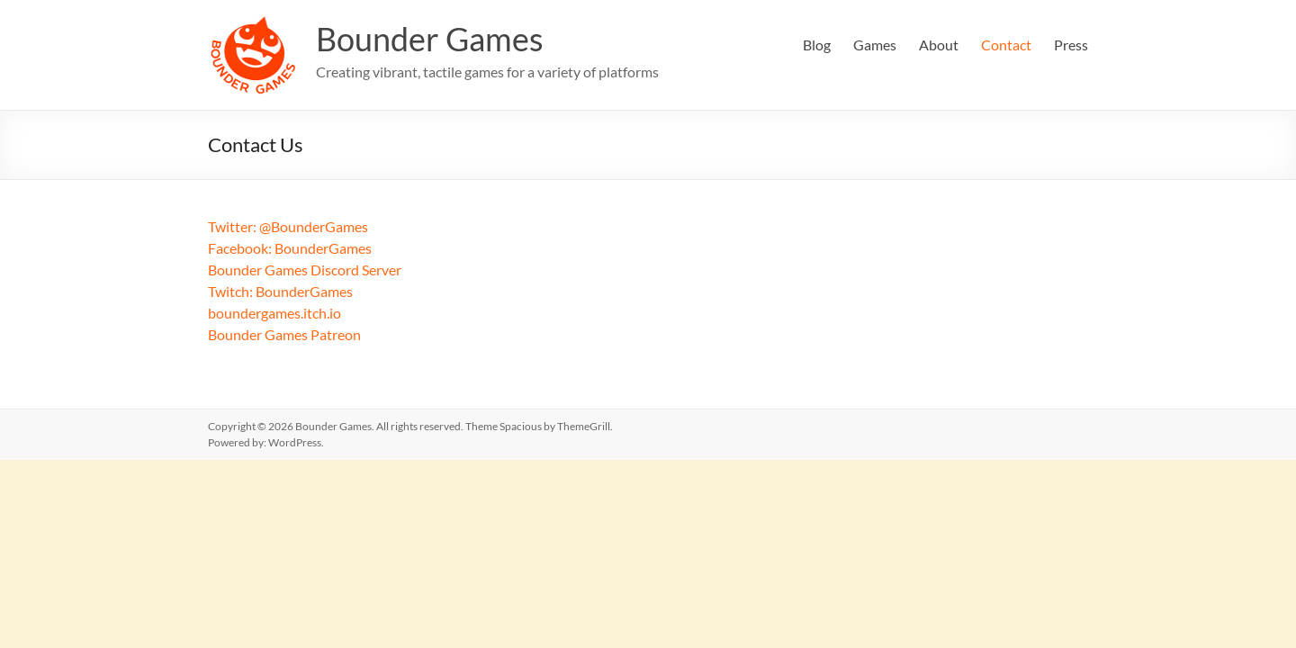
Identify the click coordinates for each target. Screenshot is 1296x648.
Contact (1006, 44)
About (938, 44)
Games (874, 44)
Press (1071, 44)
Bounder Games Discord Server (304, 269)
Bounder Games (430, 38)
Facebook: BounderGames (290, 247)
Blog (817, 44)
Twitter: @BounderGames (288, 226)
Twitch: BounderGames (280, 291)
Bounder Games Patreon (284, 334)
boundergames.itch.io (274, 312)
